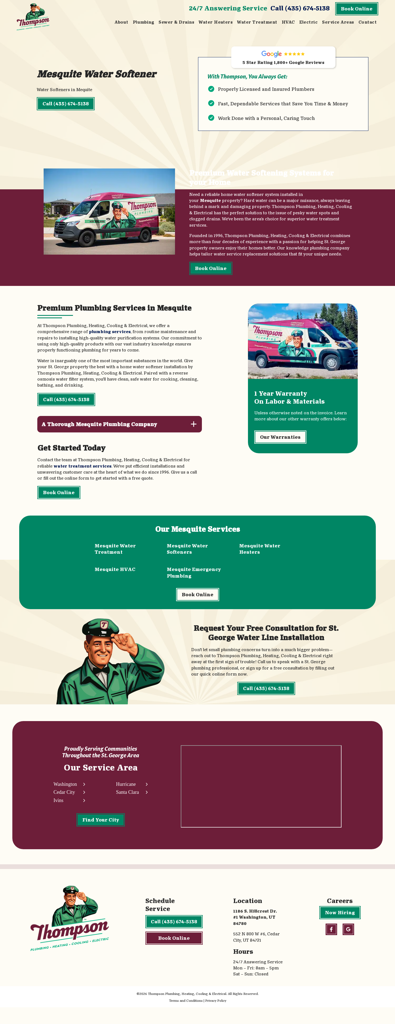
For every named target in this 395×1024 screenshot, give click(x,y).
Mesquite (209, 204)
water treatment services (82, 471)
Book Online (357, 9)
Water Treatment (257, 22)
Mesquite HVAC (115, 574)
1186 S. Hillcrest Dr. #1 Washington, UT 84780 (255, 934)
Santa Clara (127, 807)
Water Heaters (216, 22)
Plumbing (143, 22)
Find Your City (100, 834)
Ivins (58, 815)
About (121, 22)
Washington (65, 799)
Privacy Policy (215, 1017)
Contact (368, 22)
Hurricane (126, 799)
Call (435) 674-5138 (300, 8)
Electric (308, 22)
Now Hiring (340, 929)
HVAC (288, 22)
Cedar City (64, 807)
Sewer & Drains (176, 22)
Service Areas (338, 22)
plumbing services (110, 336)
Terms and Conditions (186, 1017)
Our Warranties (280, 446)
